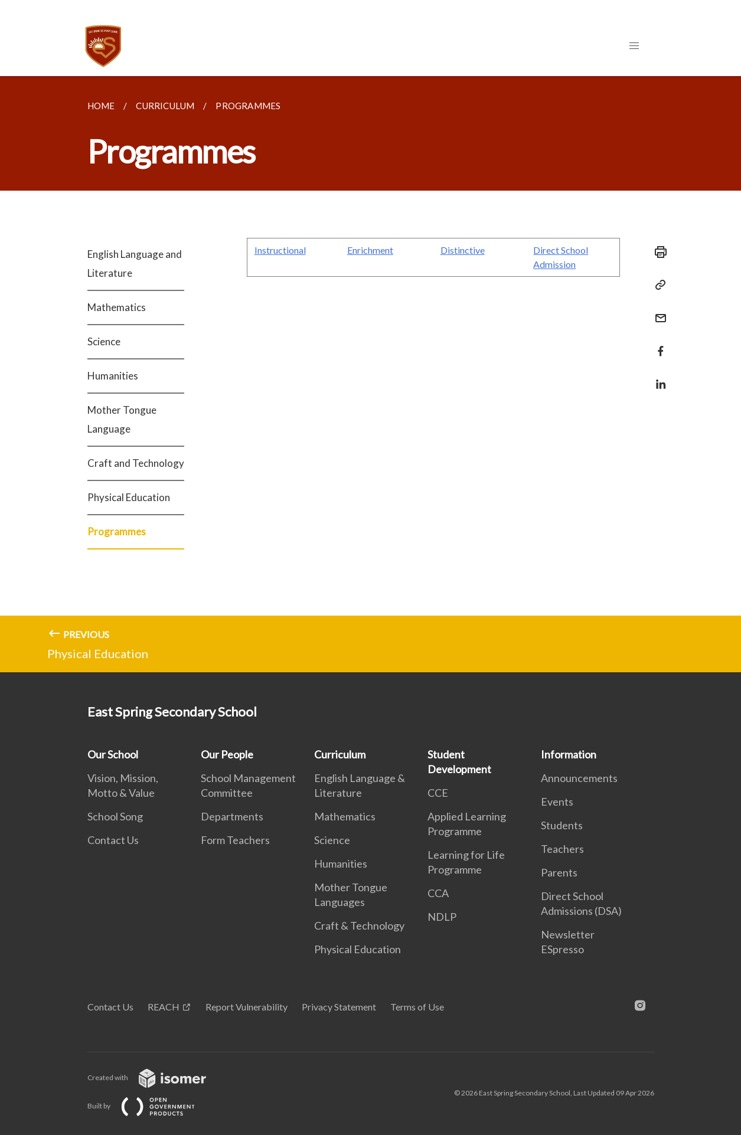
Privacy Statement (339, 1006)
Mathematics (116, 307)
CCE (437, 792)
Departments (232, 816)
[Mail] (657, 310)
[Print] (657, 252)
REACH (163, 1006)
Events (557, 801)
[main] (370, 374)
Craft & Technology (359, 925)
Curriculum (339, 754)
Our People (227, 754)
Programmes (116, 531)
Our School (112, 754)
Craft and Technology (135, 463)
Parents (559, 872)
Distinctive (462, 250)
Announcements (579, 777)
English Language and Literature (134, 263)
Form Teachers (235, 839)
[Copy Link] (657, 285)
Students (562, 825)
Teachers (562, 848)
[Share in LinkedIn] (657, 376)
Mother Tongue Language (121, 419)
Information (568, 754)
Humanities (112, 375)
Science (103, 341)
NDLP (441, 916)
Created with (156, 1077)
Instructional (280, 250)
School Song (115, 816)
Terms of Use (417, 1006)
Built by (150, 1105)
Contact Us (113, 839)
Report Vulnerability (246, 1006)
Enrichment (370, 250)
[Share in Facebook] (657, 343)
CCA (438, 893)
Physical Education (128, 497)
